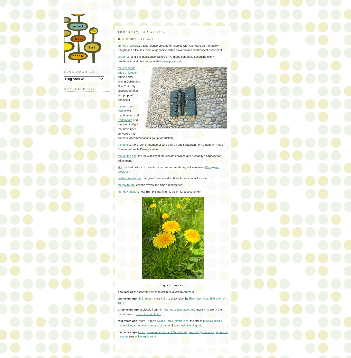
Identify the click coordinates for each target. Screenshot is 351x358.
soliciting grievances (201, 332)
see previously (173, 61)
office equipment (145, 336)
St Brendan (145, 298)
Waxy (208, 167)
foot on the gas (127, 155)
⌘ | (120, 167)
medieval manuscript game (153, 325)
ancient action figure (148, 314)
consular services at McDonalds (167, 332)
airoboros (124, 56)
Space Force (165, 320)
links (151, 291)
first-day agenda (128, 191)
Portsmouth (125, 120)
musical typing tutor (191, 325)
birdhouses (181, 320)
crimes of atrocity (128, 45)
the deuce (124, 144)
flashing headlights (129, 178)
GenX (141, 332)
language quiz (186, 309)
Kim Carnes (165, 309)
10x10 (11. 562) (141, 39)
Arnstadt (188, 291)
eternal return (126, 184)
